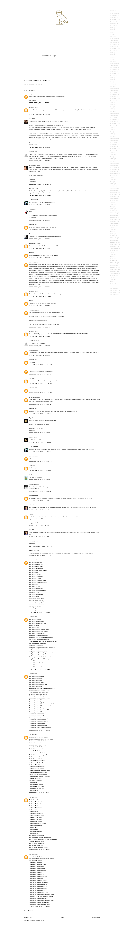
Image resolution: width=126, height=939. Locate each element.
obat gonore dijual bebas (36, 588)
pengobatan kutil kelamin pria (37, 649)
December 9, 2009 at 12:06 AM (40, 296)
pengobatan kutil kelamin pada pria (38, 635)
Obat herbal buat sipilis (35, 817)
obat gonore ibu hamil (35, 619)
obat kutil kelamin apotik (35, 678)
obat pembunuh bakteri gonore (37, 590)
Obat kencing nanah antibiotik (37, 868)
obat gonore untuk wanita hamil (37, 623)
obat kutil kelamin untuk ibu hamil (38, 684)
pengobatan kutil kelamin (36, 645)
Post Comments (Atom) (38, 920)
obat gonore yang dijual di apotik (38, 582)
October (113, 17)
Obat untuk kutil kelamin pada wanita (39, 690)
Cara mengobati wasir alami (36, 713)
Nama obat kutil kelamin (35, 751)
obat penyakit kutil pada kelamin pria (39, 639)
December (113, 42)
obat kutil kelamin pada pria (36, 676)
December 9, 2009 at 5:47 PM (39, 355)
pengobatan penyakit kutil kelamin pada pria (41, 637)
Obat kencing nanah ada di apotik (38, 880)
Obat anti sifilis (33, 782)
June (112, 30)
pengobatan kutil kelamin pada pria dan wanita (42, 647)
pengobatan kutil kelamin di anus (38, 655)
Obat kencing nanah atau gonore (38, 876)
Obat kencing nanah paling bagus (38, 898)
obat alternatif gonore (35, 574)
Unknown (31, 456)
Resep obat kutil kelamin (36, 780)
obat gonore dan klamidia (36, 594)
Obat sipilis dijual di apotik (36, 784)
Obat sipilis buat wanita (35, 804)
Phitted (31, 209)
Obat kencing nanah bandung (37, 890)
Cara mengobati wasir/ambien (37, 723)
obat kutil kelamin (34, 661)
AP (30, 300)
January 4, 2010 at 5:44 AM (39, 510)
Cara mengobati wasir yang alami (38, 725)
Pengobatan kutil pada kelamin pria (38, 692)
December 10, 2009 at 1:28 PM (40, 404)
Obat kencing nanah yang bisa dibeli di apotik (41, 894)
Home (62, 917)
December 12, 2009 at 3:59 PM (40, 470)
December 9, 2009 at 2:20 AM (39, 327)
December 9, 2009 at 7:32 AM (39, 336)
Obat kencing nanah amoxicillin (37, 870)
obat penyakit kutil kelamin (36, 845)
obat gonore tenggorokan (36, 564)
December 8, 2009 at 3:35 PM (39, 229)
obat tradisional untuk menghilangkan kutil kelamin (43, 839)
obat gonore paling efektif (36, 566)
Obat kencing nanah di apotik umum (39, 882)
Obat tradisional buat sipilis (36, 815)
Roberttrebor (32, 340)
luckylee (31, 94)
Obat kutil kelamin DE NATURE (37, 745)
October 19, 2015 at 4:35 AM (39, 612)
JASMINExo (32, 484)
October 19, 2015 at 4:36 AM (39, 669)
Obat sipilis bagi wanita (35, 807)
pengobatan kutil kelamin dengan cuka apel (41, 653)
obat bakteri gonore (34, 586)
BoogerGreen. (33, 397)
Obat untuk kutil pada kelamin (37, 760)
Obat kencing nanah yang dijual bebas (39, 904)
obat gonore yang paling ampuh (37, 580)
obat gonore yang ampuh (36, 576)
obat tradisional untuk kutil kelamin (38, 847)
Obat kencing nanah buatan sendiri (38, 892)
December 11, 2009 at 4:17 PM (40, 451)
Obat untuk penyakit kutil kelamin (38, 772)
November (113, 15)
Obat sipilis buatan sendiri (36, 806)
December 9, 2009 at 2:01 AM (39, 305)
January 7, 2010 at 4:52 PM (39, 536)
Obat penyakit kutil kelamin (36, 764)
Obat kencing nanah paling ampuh (38, 884)
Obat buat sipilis (33, 809)
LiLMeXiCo (32, 199)
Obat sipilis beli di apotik (35, 801)
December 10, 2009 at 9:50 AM (40, 374)
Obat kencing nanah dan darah (37, 864)
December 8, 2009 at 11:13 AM (40, 184)
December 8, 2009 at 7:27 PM (39, 257)
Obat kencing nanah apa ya (36, 874)
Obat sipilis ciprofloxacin (35, 831)
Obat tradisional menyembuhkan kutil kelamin (41, 739)
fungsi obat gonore (34, 608)
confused (31, 350)
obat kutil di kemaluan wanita (37, 633)
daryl (30, 252)
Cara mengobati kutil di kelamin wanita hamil (41, 657)
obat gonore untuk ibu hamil (36, 621)
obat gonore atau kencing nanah (38, 570)
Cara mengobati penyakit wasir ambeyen (40, 727)
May (111, 32)
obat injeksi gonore (34, 627)
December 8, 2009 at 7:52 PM (39, 287)
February (113, 13)
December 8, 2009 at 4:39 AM (39, 103)
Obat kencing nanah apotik (36, 866)
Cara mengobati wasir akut (36, 715)
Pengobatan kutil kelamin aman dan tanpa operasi (43, 641)
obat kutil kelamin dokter (35, 686)
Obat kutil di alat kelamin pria (37, 759)
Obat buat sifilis (33, 827)
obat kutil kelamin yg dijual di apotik (38, 631)
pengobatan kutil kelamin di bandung (39, 659)
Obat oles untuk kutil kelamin (37, 756)
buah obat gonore (34, 592)
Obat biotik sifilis (33, 811)
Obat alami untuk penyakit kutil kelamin (40, 776)
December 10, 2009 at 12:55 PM (40, 392)
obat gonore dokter (34, 596)
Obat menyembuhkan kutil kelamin (38, 737)
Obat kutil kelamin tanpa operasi (38, 755)
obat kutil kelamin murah (35, 680)
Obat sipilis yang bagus (35, 825)
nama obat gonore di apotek (36, 598)
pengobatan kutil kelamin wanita (38, 651)
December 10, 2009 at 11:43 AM (40, 383)
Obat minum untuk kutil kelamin (37, 741)
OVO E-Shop (114, 288)
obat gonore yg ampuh (35, 578)
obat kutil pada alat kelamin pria (37, 643)
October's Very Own (9, 15)
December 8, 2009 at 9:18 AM (39, 160)
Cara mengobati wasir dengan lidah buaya (40, 708)
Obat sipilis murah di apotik (36, 786)
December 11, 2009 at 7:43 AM (40, 442)
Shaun (31, 234)
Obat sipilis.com (33, 829)
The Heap (31, 151)
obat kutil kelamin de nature (36, 682)
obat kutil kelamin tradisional (37, 665)
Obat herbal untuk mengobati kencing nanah (41, 896)
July (111, 28)
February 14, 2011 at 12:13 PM (40, 555)
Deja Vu (31, 418)
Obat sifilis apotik (33, 800)
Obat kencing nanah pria (36, 862)
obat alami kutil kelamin (35, 860)
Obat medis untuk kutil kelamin (37, 743)
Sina (30, 378)
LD (30, 514)
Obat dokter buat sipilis (35, 819)
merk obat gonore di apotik (36, 604)
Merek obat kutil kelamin (35, 747)
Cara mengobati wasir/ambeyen (37, 719)
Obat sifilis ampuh (34, 790)
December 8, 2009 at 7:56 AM (39, 114)
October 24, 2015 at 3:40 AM (39, 793)
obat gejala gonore (34, 610)
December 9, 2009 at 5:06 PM (39, 345)
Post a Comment (28, 910)
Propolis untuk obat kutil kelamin (38, 774)
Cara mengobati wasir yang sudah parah (40, 702)
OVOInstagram (115, 292)
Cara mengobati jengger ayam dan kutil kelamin (42, 688)
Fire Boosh (32, 310)
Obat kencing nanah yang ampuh (38, 886)
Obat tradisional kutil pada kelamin (38, 762)
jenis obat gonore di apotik (36, 600)
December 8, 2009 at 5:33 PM (39, 239)
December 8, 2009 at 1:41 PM (39, 204)
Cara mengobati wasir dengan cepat (39, 696)
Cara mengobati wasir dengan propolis (39, 698)
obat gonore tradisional (35, 562)
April (112, 34)
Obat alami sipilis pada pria (36, 788)
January (113, 40)
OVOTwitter (114, 294)
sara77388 (32, 262)
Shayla (31, 118)
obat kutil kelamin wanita (36, 667)
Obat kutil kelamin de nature (36, 749)
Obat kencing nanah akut (36, 878)
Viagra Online (32, 550)
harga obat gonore (34, 625)
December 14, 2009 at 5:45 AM (40, 491)
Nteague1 (31, 107)
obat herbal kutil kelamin (35, 856)
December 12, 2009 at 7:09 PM (40, 480)
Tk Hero (31, 474)
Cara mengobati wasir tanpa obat (38, 700)
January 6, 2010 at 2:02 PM (39, 525)
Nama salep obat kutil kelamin (37, 753)
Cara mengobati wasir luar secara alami (40, 706)
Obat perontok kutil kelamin (36, 768)
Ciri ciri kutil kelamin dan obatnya (38, 694)
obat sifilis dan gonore (35, 606)
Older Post (96, 917)
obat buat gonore (33, 584)
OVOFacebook (115, 290)
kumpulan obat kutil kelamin (36, 841)
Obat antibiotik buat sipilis (36, 813)
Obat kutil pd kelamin (35, 778)
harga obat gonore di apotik (36, 602)
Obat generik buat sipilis (35, 821)
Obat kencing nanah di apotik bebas (39, 902)
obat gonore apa (33, 572)
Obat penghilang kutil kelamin (37, 766)
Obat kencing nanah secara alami (38, 888)
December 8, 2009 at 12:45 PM (40, 195)
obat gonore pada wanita (36, 568)
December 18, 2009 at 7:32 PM (40, 500)
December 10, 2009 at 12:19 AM (40, 364)
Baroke (31, 465)
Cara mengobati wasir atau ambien (38, 721)
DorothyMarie (32, 165)
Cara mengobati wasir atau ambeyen (39, 717)
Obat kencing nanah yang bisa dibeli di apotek (41, 900)
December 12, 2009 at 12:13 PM (40, 461)
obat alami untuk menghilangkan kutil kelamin (41, 858)
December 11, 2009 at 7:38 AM (40, 433)
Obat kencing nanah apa (36, 872)
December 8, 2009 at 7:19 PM (39, 248)
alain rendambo (33, 243)
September (114, 19)
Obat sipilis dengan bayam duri (37, 823)
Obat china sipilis (33, 833)
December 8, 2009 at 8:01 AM (39, 147)
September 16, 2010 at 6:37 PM (40, 546)
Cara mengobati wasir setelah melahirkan (40, 709)
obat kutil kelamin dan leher (36, 835)
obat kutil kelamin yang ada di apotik (39, 629)
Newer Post (28, 917)
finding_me (32, 495)
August (112, 21)
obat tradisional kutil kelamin (37, 843)
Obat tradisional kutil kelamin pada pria (39, 770)
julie (30, 505)
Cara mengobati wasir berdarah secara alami (41, 704)
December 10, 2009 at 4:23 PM (40, 413)
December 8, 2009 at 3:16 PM (39, 220)
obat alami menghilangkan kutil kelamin (40, 837)
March (112, 36)
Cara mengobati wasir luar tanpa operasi (40, 712)
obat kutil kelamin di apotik (36, 662)
